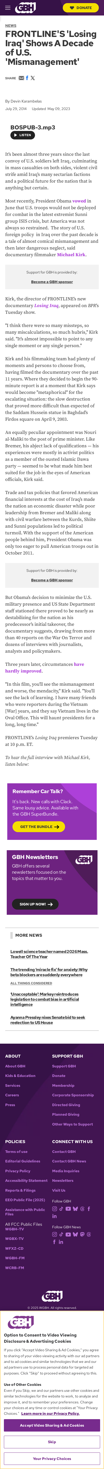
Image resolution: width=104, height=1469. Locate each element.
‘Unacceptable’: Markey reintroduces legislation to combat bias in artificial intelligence (44, 999)
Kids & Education (20, 1076)
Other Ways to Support (72, 1124)
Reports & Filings (20, 1190)
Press (10, 1105)
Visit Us (58, 1190)
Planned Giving (65, 1114)
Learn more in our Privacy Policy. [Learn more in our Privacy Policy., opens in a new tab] (50, 1413)
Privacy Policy (17, 1171)
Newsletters (62, 1180)
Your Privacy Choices (52, 1458)
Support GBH (64, 1066)
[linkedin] (55, 1215)
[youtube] (69, 1208)
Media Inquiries (65, 1171)
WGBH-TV (14, 1229)
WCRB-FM (14, 1268)
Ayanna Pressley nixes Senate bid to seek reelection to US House (47, 1020)
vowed (79, 201)
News (10, 25)
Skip (52, 1442)
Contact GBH (64, 1152)
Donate (81, 7)
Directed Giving (66, 1105)
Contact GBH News (69, 1161)
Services (12, 1085)
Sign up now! (33, 904)
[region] (52, 1390)
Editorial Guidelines (22, 1161)
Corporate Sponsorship (73, 1095)
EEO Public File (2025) (25, 1200)
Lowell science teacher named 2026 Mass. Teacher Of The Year (49, 954)
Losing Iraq (46, 306)
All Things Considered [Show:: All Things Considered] (31, 983)
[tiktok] (62, 1208)
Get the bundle (36, 826)
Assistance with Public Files (25, 1212)
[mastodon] (83, 1234)
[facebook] (90, 1208)
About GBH (15, 1066)
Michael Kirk (71, 255)
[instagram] (55, 1208)
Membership (63, 1085)
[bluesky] (76, 1208)
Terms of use (16, 1152)
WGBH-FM (15, 1258)
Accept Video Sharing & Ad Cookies (52, 1425)
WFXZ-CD (14, 1248)
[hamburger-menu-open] (10, 8)
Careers (12, 1095)
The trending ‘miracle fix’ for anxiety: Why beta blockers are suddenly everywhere (48, 972)
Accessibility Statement (26, 1180)
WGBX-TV (14, 1239)
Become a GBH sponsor (52, 281)
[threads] (83, 1208)
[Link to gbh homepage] (25, 7)
